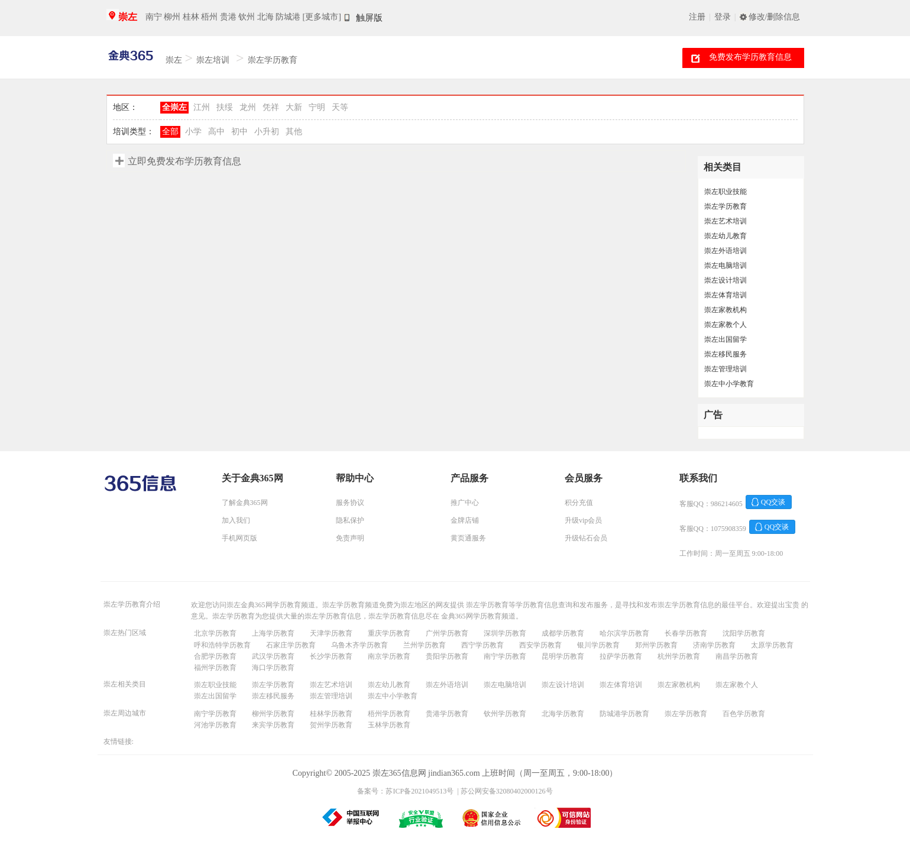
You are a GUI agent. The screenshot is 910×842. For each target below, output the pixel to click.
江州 (201, 107)
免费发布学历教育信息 (750, 57)
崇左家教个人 (725, 324)
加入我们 (236, 520)
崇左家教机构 (725, 310)
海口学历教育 (273, 667)
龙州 (247, 107)
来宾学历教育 (273, 725)
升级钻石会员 (586, 538)
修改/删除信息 (775, 16)
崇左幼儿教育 (725, 236)
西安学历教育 (540, 645)
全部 (170, 131)
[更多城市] (322, 16)
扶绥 (224, 107)
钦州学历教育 (505, 714)
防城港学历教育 (624, 714)
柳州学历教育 (273, 714)
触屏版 (369, 17)
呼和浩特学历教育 (222, 645)
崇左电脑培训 (725, 265)
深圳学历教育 (505, 633)
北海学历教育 (563, 714)
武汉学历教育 (273, 656)
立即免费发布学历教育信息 (184, 161)
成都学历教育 (563, 633)
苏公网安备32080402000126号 (507, 791)
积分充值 (579, 502)
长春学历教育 (686, 633)
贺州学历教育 (331, 725)
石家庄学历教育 (291, 645)
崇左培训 (212, 60)
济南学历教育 (714, 645)
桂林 (191, 16)
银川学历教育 (598, 645)
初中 (239, 131)
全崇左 (174, 107)
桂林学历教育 (331, 714)
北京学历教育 (215, 633)
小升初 (266, 131)
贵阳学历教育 (447, 656)
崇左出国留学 (725, 339)
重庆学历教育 (389, 633)
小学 (193, 131)
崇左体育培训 (725, 295)
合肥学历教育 (215, 656)
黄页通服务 (468, 538)
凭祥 (271, 107)
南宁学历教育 (505, 656)
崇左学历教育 (272, 60)
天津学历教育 (331, 633)
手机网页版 (239, 538)
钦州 (246, 16)
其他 (294, 131)
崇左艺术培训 (725, 221)
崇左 (127, 17)
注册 (697, 16)
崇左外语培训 (725, 251)
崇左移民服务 (725, 354)
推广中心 (465, 502)
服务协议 (350, 502)
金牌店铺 (465, 520)
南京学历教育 (389, 656)
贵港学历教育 (447, 714)
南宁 (153, 16)
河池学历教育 (215, 725)
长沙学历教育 (331, 656)
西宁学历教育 (482, 645)
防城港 (288, 16)
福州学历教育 (215, 667)
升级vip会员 (583, 520)
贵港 (228, 16)
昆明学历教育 (563, 656)
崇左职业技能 (725, 191)
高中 (216, 131)
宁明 (317, 107)
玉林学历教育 (389, 725)
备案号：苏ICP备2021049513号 (405, 791)
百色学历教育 (744, 714)
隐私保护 (350, 520)
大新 (294, 107)
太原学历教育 (772, 645)
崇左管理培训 (725, 369)
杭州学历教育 (679, 656)
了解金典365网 (245, 502)
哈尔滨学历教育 (624, 633)
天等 (340, 107)
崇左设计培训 (725, 280)
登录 (722, 16)
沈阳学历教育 (744, 633)
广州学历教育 (447, 633)
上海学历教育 (273, 633)
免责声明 (350, 538)
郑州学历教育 (656, 645)
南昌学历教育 (736, 656)
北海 (265, 16)
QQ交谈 (773, 502)
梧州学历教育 (389, 714)
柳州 (172, 16)
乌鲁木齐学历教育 (359, 645)
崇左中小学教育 (729, 384)
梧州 (209, 16)
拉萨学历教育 (621, 656)
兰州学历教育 (424, 645)
